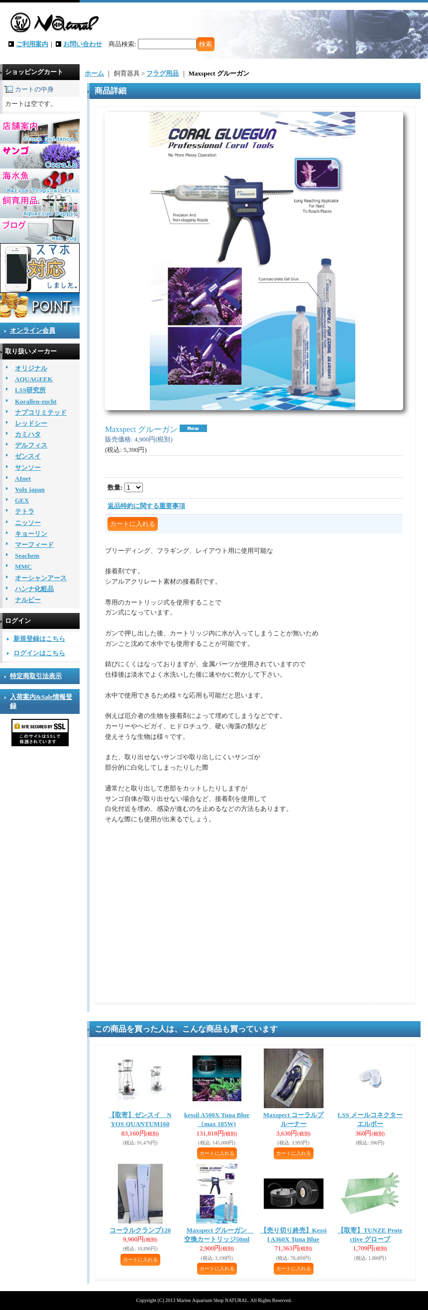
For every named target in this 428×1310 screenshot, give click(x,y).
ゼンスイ (28, 456)
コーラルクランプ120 (140, 1230)
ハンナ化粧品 (34, 589)
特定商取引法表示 (36, 676)
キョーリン (31, 533)
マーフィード (34, 544)
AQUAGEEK (34, 379)
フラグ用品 (162, 73)
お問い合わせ (82, 44)
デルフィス (31, 445)
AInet (23, 478)
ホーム (94, 73)
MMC (23, 566)
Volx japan (30, 489)
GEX (22, 500)
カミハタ (28, 434)
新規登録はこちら (39, 638)
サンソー (28, 467)
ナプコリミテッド (41, 412)
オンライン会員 (32, 330)
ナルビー (28, 600)
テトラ (24, 511)
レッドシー (31, 423)
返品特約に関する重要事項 (146, 506)
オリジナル (31, 368)
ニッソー (28, 522)
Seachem (27, 555)
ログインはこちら (39, 653)
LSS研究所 (30, 390)
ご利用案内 (32, 44)
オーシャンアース (41, 578)
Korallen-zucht (36, 401)
